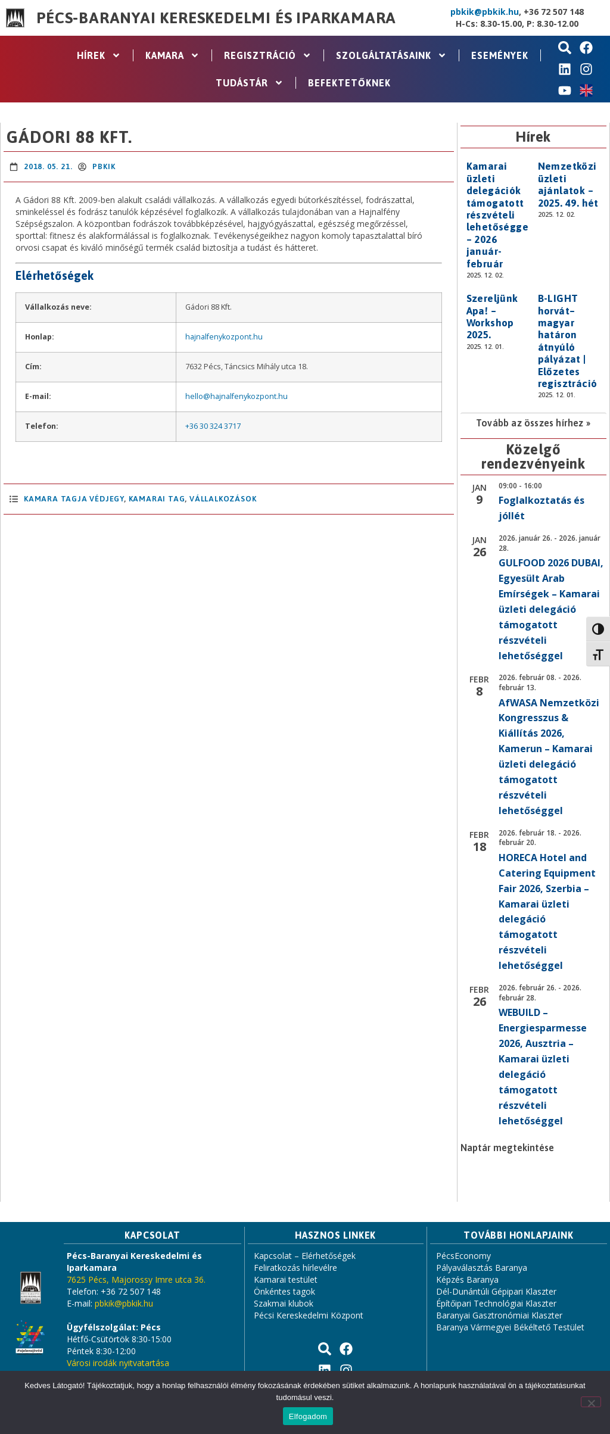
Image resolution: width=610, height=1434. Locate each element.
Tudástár (250, 82)
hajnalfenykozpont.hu (224, 337)
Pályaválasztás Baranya (481, 1267)
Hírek (99, 55)
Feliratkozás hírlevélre (295, 1267)
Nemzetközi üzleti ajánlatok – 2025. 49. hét (568, 184)
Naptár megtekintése (507, 1147)
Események (499, 55)
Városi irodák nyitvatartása (118, 1362)
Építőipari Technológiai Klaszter (496, 1303)
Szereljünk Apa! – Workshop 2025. (492, 316)
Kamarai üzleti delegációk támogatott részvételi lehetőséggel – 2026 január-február (499, 214)
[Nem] (591, 1401)
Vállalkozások (222, 498)
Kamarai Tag (157, 498)
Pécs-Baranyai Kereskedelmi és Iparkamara (216, 18)
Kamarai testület (286, 1279)
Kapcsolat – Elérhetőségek (305, 1255)
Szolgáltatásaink (391, 55)
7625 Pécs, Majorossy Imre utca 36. (136, 1279)
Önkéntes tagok (284, 1291)
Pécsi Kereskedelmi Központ (308, 1315)
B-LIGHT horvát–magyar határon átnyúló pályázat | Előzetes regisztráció (567, 340)
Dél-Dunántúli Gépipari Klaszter (496, 1291)
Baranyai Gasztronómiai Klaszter (499, 1315)
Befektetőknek (349, 82)
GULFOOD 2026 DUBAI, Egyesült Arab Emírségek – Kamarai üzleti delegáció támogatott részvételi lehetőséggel (551, 609)
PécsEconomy (463, 1255)
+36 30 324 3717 (213, 426)
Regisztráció (268, 55)
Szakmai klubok (283, 1303)
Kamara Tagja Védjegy (74, 498)
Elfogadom (308, 1416)
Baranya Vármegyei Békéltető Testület (510, 1327)
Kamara (172, 55)
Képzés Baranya (467, 1279)
